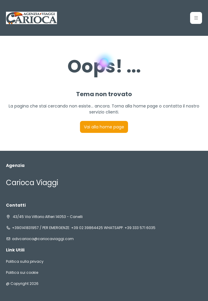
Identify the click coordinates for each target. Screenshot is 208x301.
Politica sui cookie (22, 272)
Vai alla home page (104, 127)
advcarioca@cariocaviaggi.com (43, 238)
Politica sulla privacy (25, 261)
